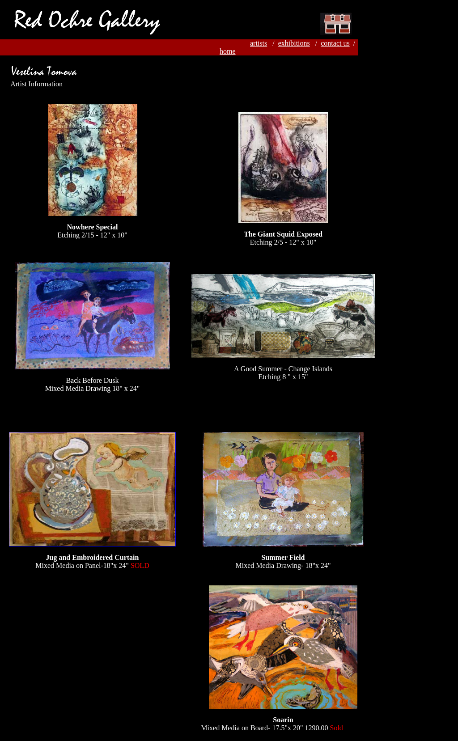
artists (258, 43)
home (228, 51)
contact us (335, 43)
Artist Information (36, 84)
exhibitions (294, 43)
